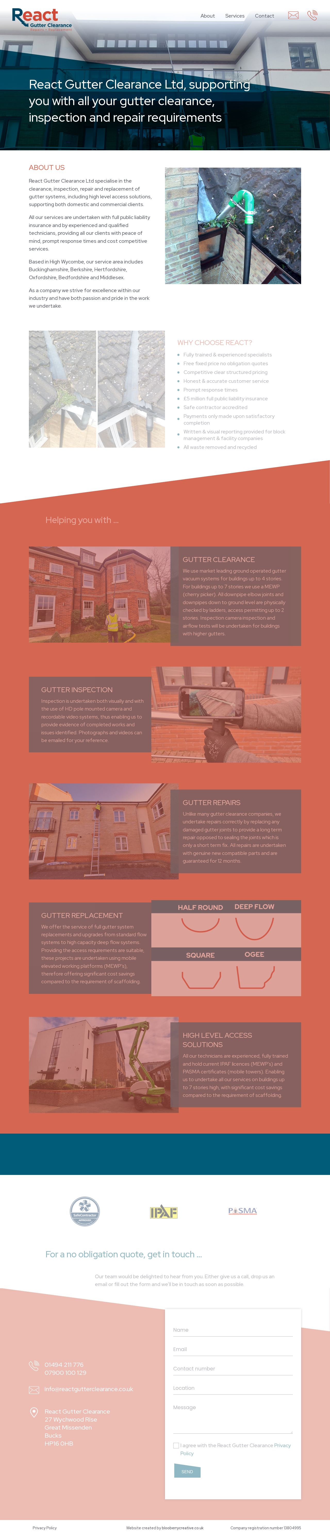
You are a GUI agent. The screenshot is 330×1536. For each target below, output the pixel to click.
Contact (264, 15)
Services (235, 15)
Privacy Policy (45, 1527)
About (208, 15)
